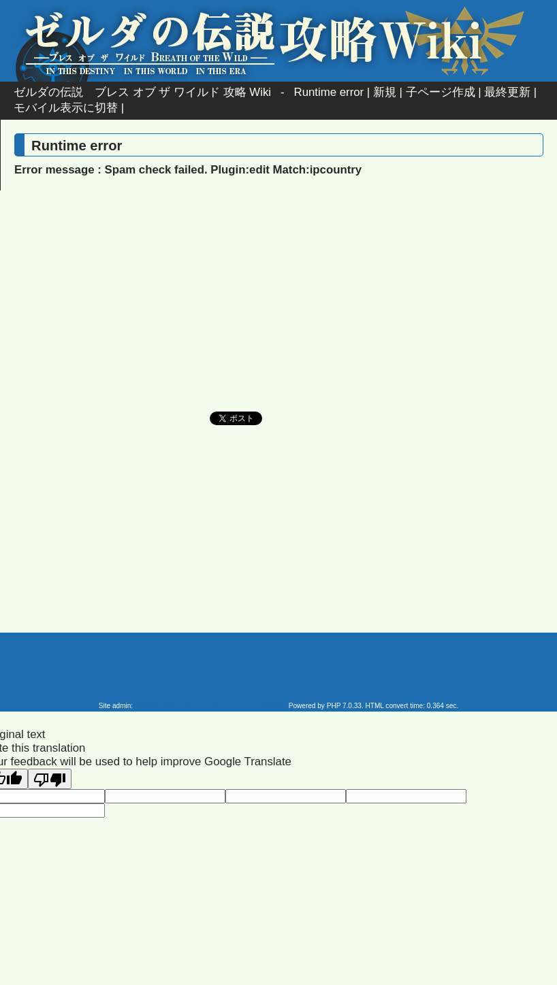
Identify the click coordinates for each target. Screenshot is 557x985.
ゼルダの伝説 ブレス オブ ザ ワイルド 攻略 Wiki (142, 92)
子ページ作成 (440, 92)
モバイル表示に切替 (66, 107)
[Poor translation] (49, 779)
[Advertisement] (162, 313)
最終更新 (507, 92)
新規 (384, 92)
